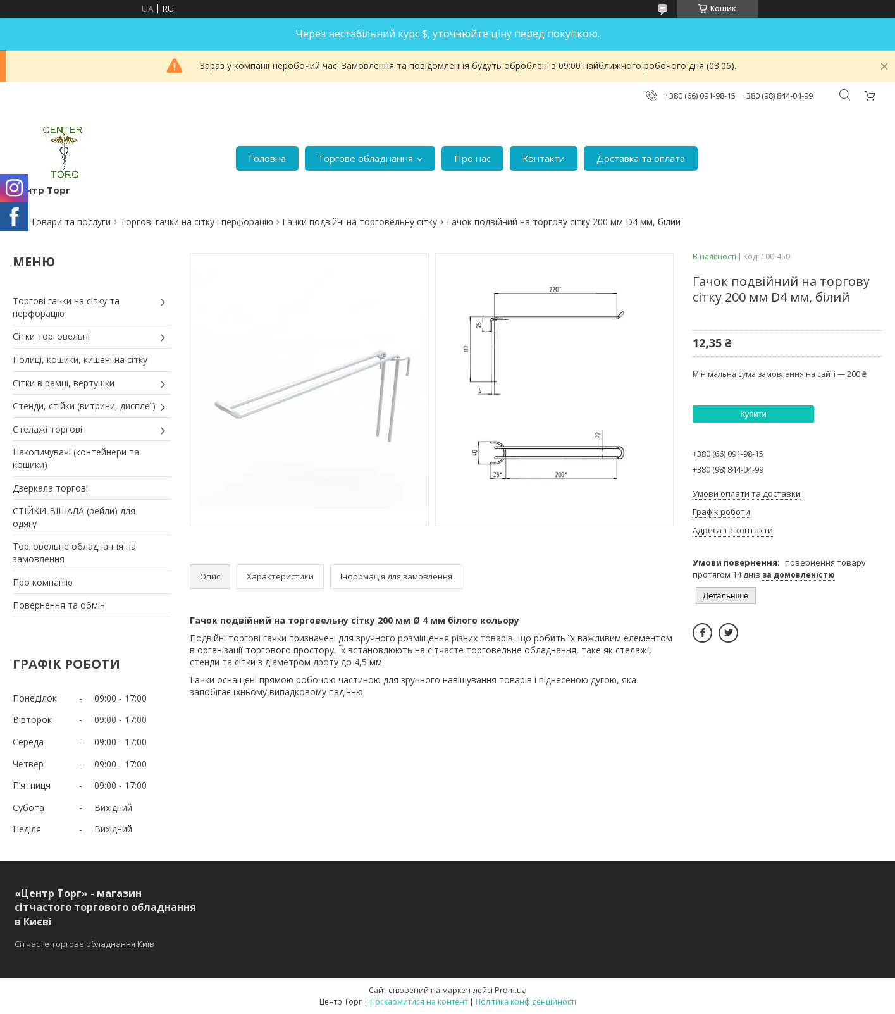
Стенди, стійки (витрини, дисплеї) (84, 406)
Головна (267, 158)
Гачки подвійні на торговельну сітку (359, 222)
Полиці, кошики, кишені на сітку (80, 360)
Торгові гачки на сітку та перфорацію (66, 307)
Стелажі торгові (47, 429)
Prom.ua (511, 990)
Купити (753, 414)
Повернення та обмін (59, 605)
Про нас (472, 158)
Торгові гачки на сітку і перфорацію (196, 222)
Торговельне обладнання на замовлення (74, 552)
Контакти (543, 158)
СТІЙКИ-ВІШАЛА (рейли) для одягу (74, 517)
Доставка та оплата (640, 158)
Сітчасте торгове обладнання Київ (84, 943)
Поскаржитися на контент (418, 1001)
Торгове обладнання (365, 158)
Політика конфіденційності (526, 1001)
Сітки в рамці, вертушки (63, 383)
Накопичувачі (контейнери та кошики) (76, 458)
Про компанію (43, 582)
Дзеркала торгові (50, 488)
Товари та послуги (70, 222)
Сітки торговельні (51, 336)
